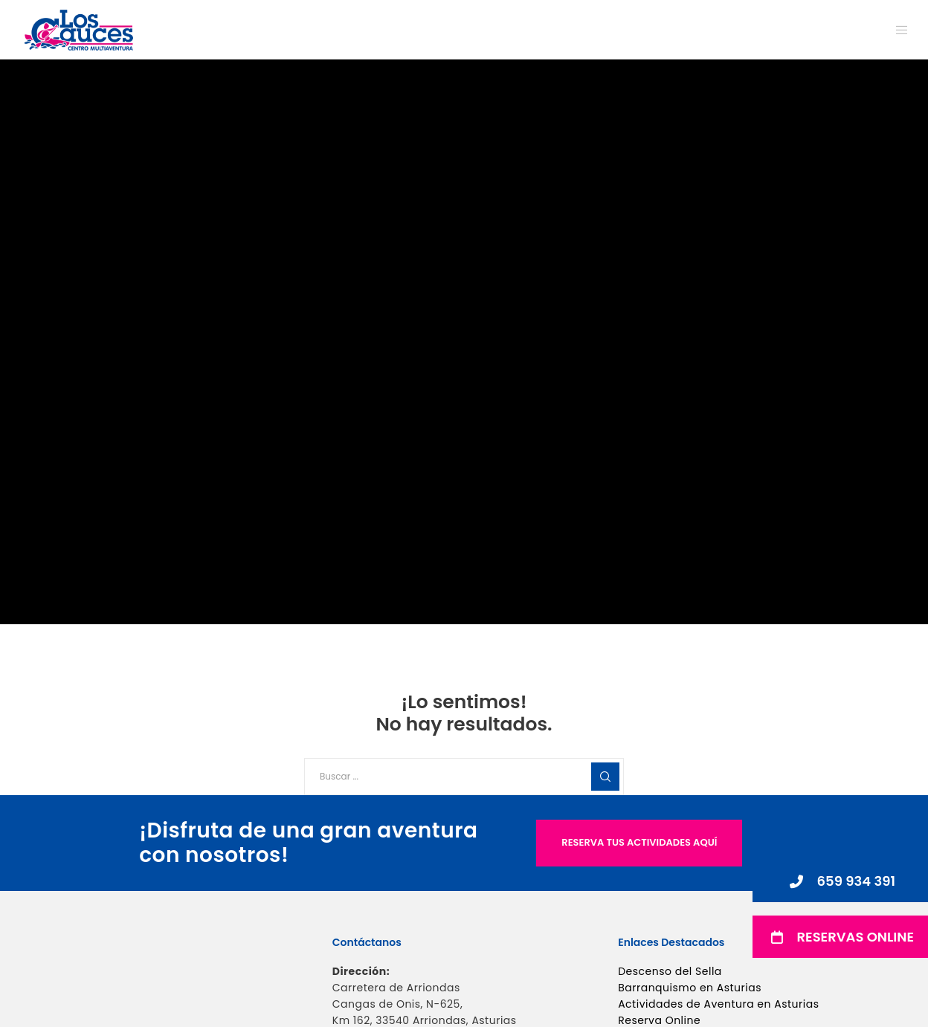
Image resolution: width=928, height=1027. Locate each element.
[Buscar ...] (464, 776)
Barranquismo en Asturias (689, 987)
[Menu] (892, 29)
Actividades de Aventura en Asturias (718, 1004)
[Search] (605, 776)
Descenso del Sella (670, 971)
